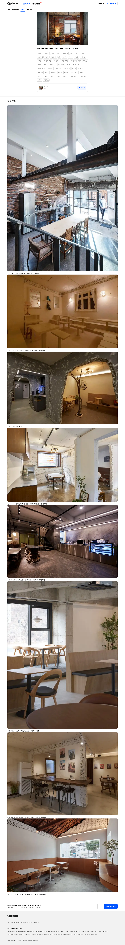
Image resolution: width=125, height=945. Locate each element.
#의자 (70, 57)
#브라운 (40, 72)
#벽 (71, 53)
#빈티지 (80, 68)
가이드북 (29, 9)
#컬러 (60, 72)
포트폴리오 (15, 9)
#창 (59, 57)
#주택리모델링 (82, 61)
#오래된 (50, 68)
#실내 (53, 53)
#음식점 (46, 53)
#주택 (39, 64)
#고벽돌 (58, 76)
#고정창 (40, 57)
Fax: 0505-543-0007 (71, 931)
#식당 (39, 53)
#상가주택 (67, 68)
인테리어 (26, 3)
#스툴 (76, 57)
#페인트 (46, 80)
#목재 (45, 76)
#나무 (39, 76)
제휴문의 (101, 3)
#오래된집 (61, 64)
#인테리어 (65, 53)
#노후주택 (76, 64)
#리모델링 (58, 68)
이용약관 (17, 922)
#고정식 (53, 57)
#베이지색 (75, 72)
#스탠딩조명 (47, 61)
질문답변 (36, 3)
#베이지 (66, 72)
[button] (115, 107)
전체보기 (82, 87)
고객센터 (10, 922)
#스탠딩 (56, 61)
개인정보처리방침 (26, 922)
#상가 (74, 68)
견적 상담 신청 (111, 906)
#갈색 (47, 72)
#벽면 (76, 53)
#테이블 (83, 57)
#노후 (68, 64)
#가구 (64, 57)
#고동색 (53, 72)
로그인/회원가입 (111, 3)
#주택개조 (53, 64)
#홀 (58, 53)
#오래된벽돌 (82, 76)
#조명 (39, 61)
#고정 (47, 57)
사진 (22, 9)
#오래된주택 (41, 68)
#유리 (39, 80)
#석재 (64, 76)
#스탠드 (73, 61)
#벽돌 (51, 76)
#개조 (45, 64)
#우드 (82, 72)
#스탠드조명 (64, 61)
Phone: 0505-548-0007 (58, 931)
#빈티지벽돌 (72, 76)
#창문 (82, 53)
